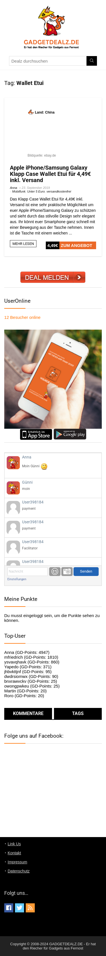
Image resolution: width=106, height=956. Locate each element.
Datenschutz (19, 871)
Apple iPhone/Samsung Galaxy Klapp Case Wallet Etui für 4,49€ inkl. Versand (50, 173)
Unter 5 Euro (36, 191)
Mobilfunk (18, 191)
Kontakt (14, 853)
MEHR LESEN (23, 244)
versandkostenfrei (59, 191)
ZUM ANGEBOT (76, 245)
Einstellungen (16, 579)
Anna (13, 187)
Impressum (17, 862)
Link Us (14, 844)
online (22, 317)
